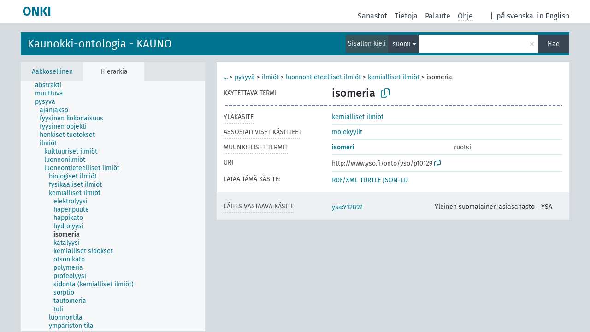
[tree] (113, 206)
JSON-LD (395, 180)
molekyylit (347, 132)
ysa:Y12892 (347, 207)
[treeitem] (52, 85)
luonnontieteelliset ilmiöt (323, 77)
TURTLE (370, 180)
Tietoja (406, 16)
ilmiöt (270, 77)
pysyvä (245, 77)
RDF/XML (345, 180)
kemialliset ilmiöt (393, 77)
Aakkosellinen (52, 72)
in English (553, 16)
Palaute (437, 16)
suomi (402, 44)
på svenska (514, 16)
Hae (554, 44)
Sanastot (372, 16)
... (226, 77)
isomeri (343, 147)
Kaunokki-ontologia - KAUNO (100, 43)
